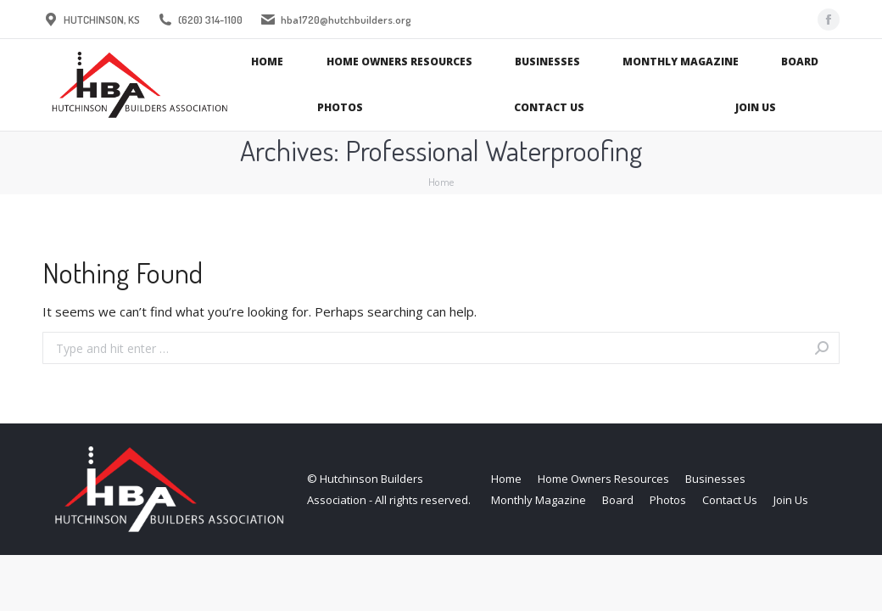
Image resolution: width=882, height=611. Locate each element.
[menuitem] (267, 62)
